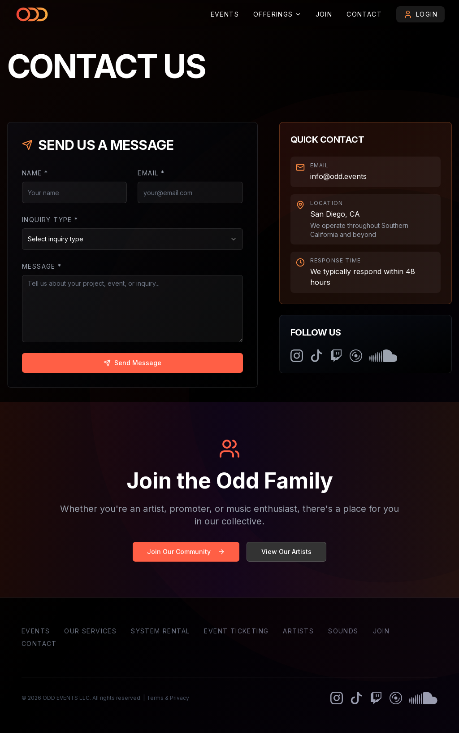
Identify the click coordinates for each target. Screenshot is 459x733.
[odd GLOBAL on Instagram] (296, 355)
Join (324, 14)
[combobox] (132, 239)
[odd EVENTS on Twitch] (336, 355)
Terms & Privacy (168, 697)
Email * (151, 173)
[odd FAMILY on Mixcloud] (356, 355)
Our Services (90, 631)
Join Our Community (186, 551)
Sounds (343, 631)
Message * (42, 266)
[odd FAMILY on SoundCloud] (383, 355)
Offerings (277, 14)
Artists (298, 631)
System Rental (160, 631)
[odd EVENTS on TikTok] (316, 355)
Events (225, 14)
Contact (364, 14)
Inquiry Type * (50, 219)
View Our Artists (286, 551)
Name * (35, 173)
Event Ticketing (236, 631)
